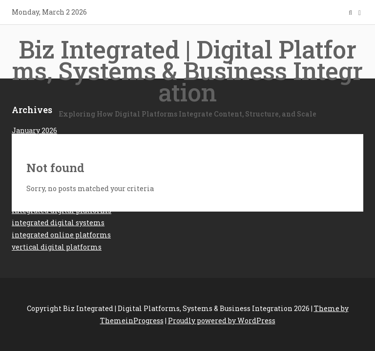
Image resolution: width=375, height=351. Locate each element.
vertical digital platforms (57, 247)
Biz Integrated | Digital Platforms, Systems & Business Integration (187, 76)
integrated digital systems (58, 222)
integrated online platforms (61, 234)
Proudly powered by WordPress (221, 320)
